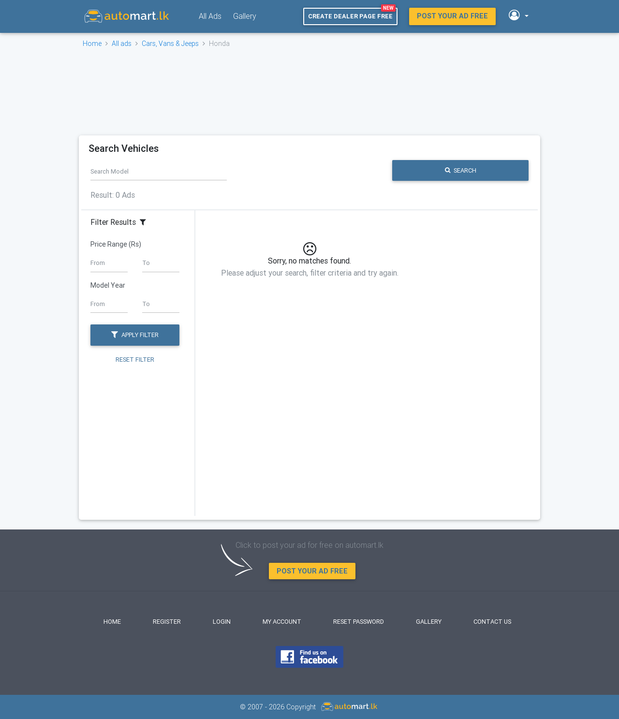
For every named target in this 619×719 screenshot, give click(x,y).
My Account (282, 621)
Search (460, 170)
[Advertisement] (308, 91)
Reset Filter (135, 360)
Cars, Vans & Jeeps (170, 43)
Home (92, 43)
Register (167, 621)
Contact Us (492, 621)
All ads (122, 43)
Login (222, 621)
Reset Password (358, 621)
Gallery (244, 16)
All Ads (210, 16)
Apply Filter (135, 335)
